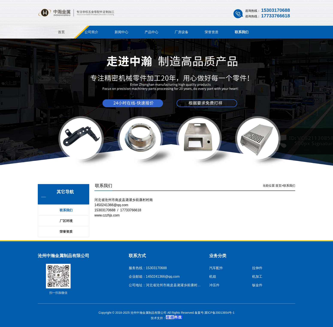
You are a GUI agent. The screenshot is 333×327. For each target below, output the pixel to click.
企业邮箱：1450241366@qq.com (154, 276)
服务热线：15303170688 (148, 268)
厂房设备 (181, 32)
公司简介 (91, 32)
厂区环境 (66, 221)
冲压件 (214, 285)
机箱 (212, 276)
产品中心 (151, 32)
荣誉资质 (211, 32)
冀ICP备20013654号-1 (219, 312)
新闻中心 (121, 32)
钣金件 (257, 285)
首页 (61, 32)
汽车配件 (216, 268)
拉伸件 (257, 268)
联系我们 (241, 32)
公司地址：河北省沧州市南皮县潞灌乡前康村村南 (166, 285)
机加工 (257, 276)
